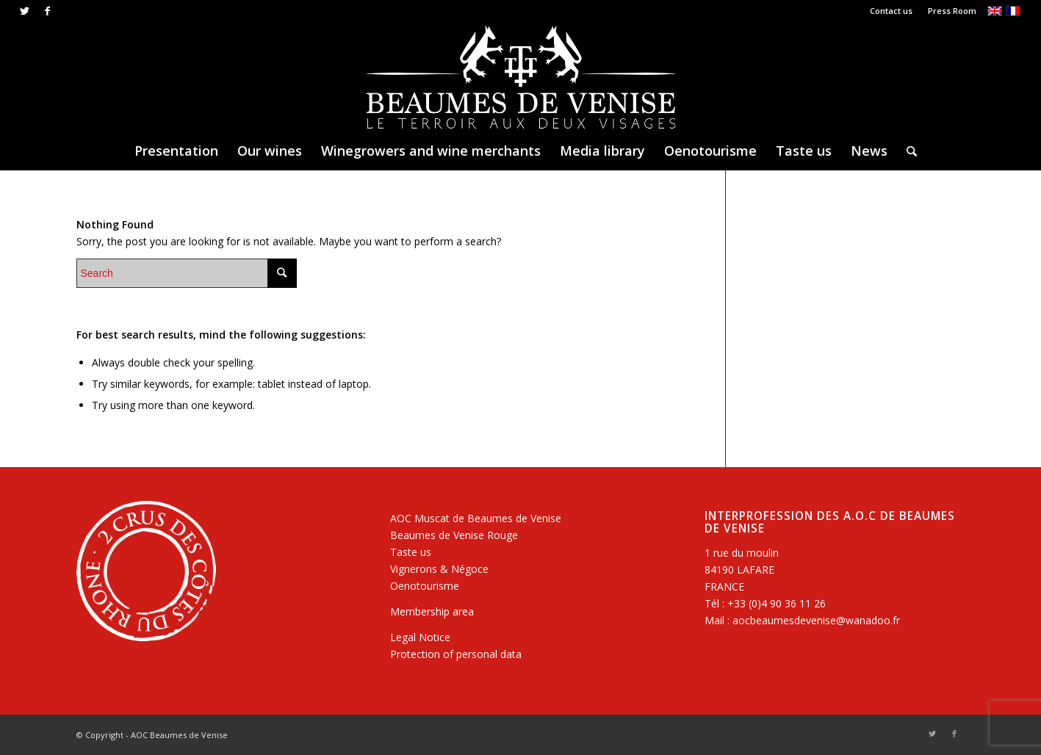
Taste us (410, 552)
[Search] (907, 150)
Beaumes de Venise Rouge (454, 535)
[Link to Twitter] (24, 11)
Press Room (952, 10)
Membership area (432, 611)
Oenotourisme (424, 586)
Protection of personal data (456, 654)
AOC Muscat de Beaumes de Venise (475, 518)
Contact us (891, 10)
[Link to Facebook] (47, 11)
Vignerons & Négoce (439, 569)
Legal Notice (420, 637)
